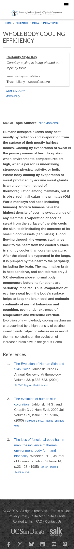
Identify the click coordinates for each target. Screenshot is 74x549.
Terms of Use (61, 511)
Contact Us (53, 521)
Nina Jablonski (49, 123)
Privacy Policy (18, 516)
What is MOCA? (15, 90)
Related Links (22, 521)
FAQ (39, 521)
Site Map (38, 516)
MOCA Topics (50, 23)
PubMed (30, 420)
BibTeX (19, 385)
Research (22, 23)
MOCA (35, 23)
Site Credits (57, 516)
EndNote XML (41, 385)
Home (8, 23)
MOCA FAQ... (14, 96)
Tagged (28, 385)
